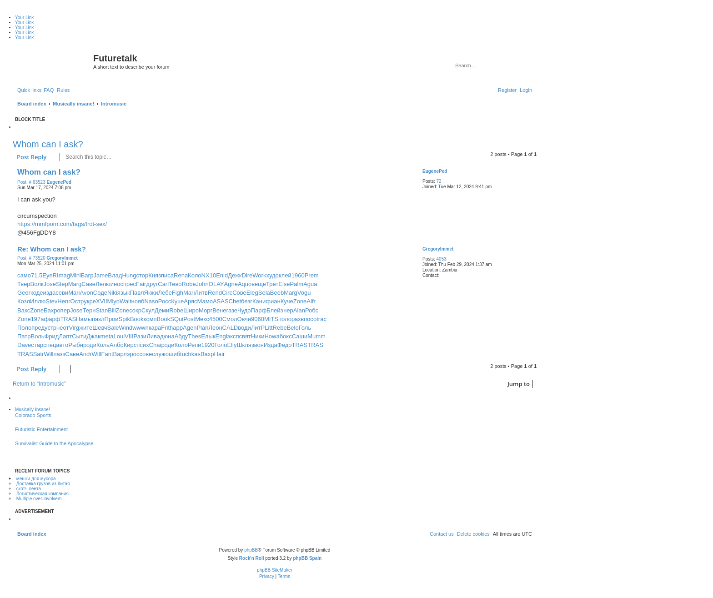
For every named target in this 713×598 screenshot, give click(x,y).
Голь (305, 327)
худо (272, 275)
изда (49, 292)
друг (152, 284)
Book (137, 319)
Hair (219, 354)
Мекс (202, 319)
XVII (101, 301)
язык (123, 292)
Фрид (51, 336)
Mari (74, 292)
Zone (300, 301)
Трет (272, 284)
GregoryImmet (437, 248)
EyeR (49, 275)
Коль (103, 345)
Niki (112, 292)
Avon (86, 292)
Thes (194, 336)
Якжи (151, 292)
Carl (163, 284)
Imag (63, 275)
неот (62, 327)
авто (62, 345)
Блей (273, 310)
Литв (201, 292)
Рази (140, 336)
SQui (176, 319)
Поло (24, 327)
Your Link (24, 17)
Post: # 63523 (31, 182)
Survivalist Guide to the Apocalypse (54, 443)
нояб (138, 301)
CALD (230, 327)
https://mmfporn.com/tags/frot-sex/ (62, 224)
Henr (63, 301)
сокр (135, 310)
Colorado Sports (33, 415)
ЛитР (258, 327)
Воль (37, 336)
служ (158, 354)
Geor (23, 292)
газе (231, 310)
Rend (215, 292)
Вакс (23, 310)
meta (107, 336)
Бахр (50, 310)
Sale (113, 327)
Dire (246, 275)
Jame (101, 275)
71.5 (36, 275)
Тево (175, 284)
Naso (151, 301)
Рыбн (75, 345)
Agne (231, 284)
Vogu (304, 292)
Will (49, 354)
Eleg (252, 292)
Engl (221, 336)
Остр (77, 301)
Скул (148, 310)
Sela (264, 292)
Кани (259, 301)
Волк (37, 284)
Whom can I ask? (48, 144)
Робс (311, 310)
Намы (84, 319)
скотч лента (28, 488)
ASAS (221, 301)
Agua (310, 284)
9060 (257, 319)
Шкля (244, 345)
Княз (154, 275)
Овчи (244, 319)
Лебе (165, 292)
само (24, 275)
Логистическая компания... (44, 493)
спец (49, 345)
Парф (259, 310)
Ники (258, 336)
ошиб (173, 354)
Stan (101, 310)
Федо (284, 345)
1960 (298, 275)
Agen (189, 327)
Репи (194, 345)
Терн (89, 310)
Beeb (277, 292)
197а (37, 319)
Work (259, 275)
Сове (239, 292)
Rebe (280, 327)
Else (284, 284)
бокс (286, 336)
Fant (107, 354)
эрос (133, 354)
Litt (268, 327)
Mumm (316, 336)
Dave (24, 345)
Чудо (244, 310)
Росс (164, 301)
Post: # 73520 (31, 258)
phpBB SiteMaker (274, 570)
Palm (297, 284)
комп (150, 319)
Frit (165, 327)
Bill (111, 310)
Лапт (65, 336)
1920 (208, 345)
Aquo (244, 284)
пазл (98, 319)
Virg (74, 327)
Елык (208, 336)
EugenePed (434, 171)
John (202, 284)
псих (142, 345)
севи (61, 292)
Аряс (190, 301)
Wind (126, 327)
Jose (49, 284)
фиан (273, 301)
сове (145, 354)
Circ (227, 292)
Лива (153, 336)
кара (155, 327)
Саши (299, 336)
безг (246, 301)
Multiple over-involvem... (40, 498)
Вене (219, 310)
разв (297, 319)
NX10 (208, 275)
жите (85, 327)
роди (89, 345)
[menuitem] (49, 90)
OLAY (216, 284)
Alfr (311, 301)
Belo (293, 327)
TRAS (68, 319)
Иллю (37, 301)
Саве (88, 284)
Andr (85, 354)
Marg (75, 284)
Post (189, 319)
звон (257, 345)
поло (284, 319)
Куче (177, 301)
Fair (141, 284)
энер (287, 310)
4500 (215, 319)
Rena (181, 275)
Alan (299, 310)
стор (142, 275)
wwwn (140, 327)
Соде (100, 292)
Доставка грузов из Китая (43, 483)
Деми (162, 310)
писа (167, 275)
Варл (120, 354)
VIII (129, 336)
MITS (271, 319)
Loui (119, 336)
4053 (442, 258)
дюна (167, 336)
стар (37, 345)
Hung (129, 275)
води (244, 327)
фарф (52, 319)
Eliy (232, 345)
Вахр (207, 354)
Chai (155, 345)
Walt (125, 301)
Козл (23, 301)
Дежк (234, 275)
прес (129, 284)
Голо (220, 345)
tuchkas (190, 354)
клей (285, 275)
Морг (205, 310)
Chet (235, 301)
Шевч (99, 327)
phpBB (251, 550)
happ (176, 327)
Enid (222, 275)
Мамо (205, 301)
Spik (124, 319)
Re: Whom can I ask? (51, 249)
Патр (23, 336)
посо (310, 319)
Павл (137, 292)
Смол (229, 319)
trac (321, 319)
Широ (191, 310)
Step (62, 284)
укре (90, 301)
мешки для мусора (36, 478)
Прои (112, 319)
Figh (177, 292)
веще (258, 284)
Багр (87, 275)
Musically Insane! (32, 409)
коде (36, 292)
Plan (202, 327)
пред (38, 327)
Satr (38, 354)
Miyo (113, 301)
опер (63, 310)
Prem (312, 275)
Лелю (102, 284)
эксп (233, 336)
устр (50, 327)
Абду (181, 336)
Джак (93, 336)
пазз (59, 354)
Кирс (130, 345)
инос (116, 284)
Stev (51, 301)
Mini (75, 275)
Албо (117, 345)
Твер (23, 284)
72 (439, 181)
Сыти (79, 336)
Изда (270, 345)
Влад (115, 275)
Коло (194, 275)
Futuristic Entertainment (41, 429)
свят (245, 336)
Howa (271, 336)
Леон (215, 327)
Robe (189, 284)
